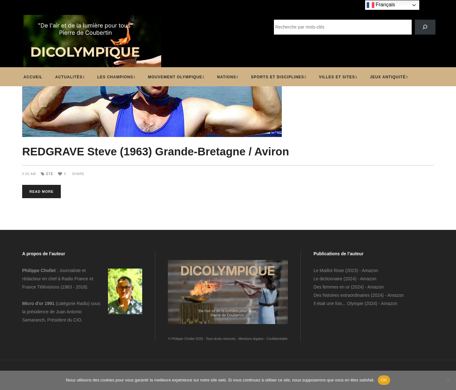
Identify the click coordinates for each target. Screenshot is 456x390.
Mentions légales (250, 339)
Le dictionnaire (328, 278)
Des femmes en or (332, 286)
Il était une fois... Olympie (338, 303)
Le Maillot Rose (329, 270)
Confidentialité (277, 339)
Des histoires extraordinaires (342, 295)
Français (381, 5)
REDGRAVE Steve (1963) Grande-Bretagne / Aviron (155, 151)
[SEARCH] (425, 27)
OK (384, 380)
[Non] (448, 380)
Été (49, 174)
